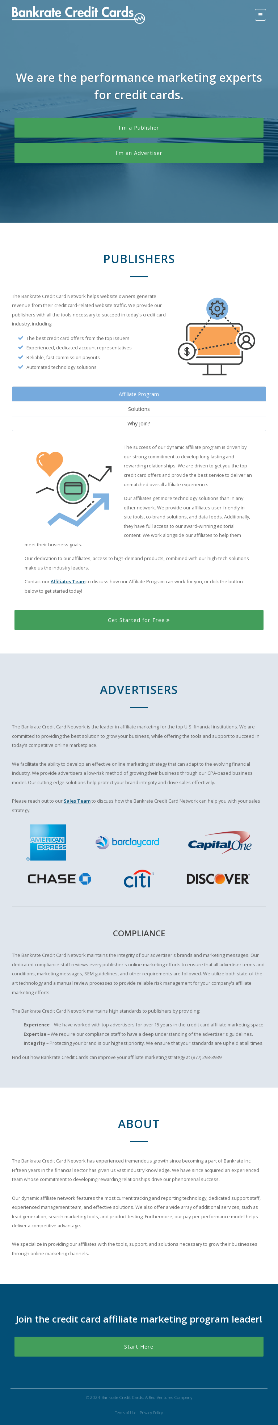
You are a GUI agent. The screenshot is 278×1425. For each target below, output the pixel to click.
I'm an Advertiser (139, 152)
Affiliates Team (68, 581)
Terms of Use (125, 1412)
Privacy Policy (151, 1412)
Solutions (139, 408)
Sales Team (77, 801)
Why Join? (138, 423)
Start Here (138, 1346)
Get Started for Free (139, 619)
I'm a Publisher (139, 127)
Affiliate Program (139, 394)
